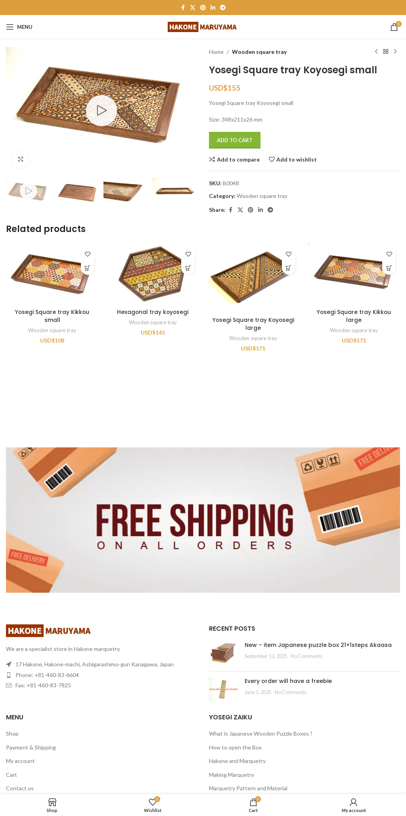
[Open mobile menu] (19, 27)
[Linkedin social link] (213, 7)
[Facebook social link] (183, 7)
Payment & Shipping (31, 747)
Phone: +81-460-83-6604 (47, 674)
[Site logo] (203, 26)
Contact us (20, 788)
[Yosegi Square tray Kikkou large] (354, 273)
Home (216, 51)
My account (20, 760)
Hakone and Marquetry (237, 760)
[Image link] (49, 630)
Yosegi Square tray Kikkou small (52, 316)
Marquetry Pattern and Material (248, 788)
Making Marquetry (231, 774)
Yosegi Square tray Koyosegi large (253, 324)
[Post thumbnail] (224, 653)
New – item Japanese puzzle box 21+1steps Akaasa (318, 645)
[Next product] (395, 52)
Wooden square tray (259, 51)
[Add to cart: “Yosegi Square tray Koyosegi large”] (289, 268)
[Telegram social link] (223, 7)
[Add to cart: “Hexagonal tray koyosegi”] (188, 268)
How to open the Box (235, 747)
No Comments (306, 656)
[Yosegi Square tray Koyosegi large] (253, 277)
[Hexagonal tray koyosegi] (153, 273)
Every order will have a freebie (288, 681)
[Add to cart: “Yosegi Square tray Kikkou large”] (389, 268)
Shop (12, 733)
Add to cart (235, 140)
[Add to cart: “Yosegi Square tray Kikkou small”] (88, 268)
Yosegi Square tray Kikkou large (353, 316)
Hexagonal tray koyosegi (153, 312)
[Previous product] (376, 52)
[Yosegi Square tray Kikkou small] (52, 273)
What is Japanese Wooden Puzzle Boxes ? (260, 733)
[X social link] (193, 7)
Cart (11, 774)
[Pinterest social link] (203, 7)
